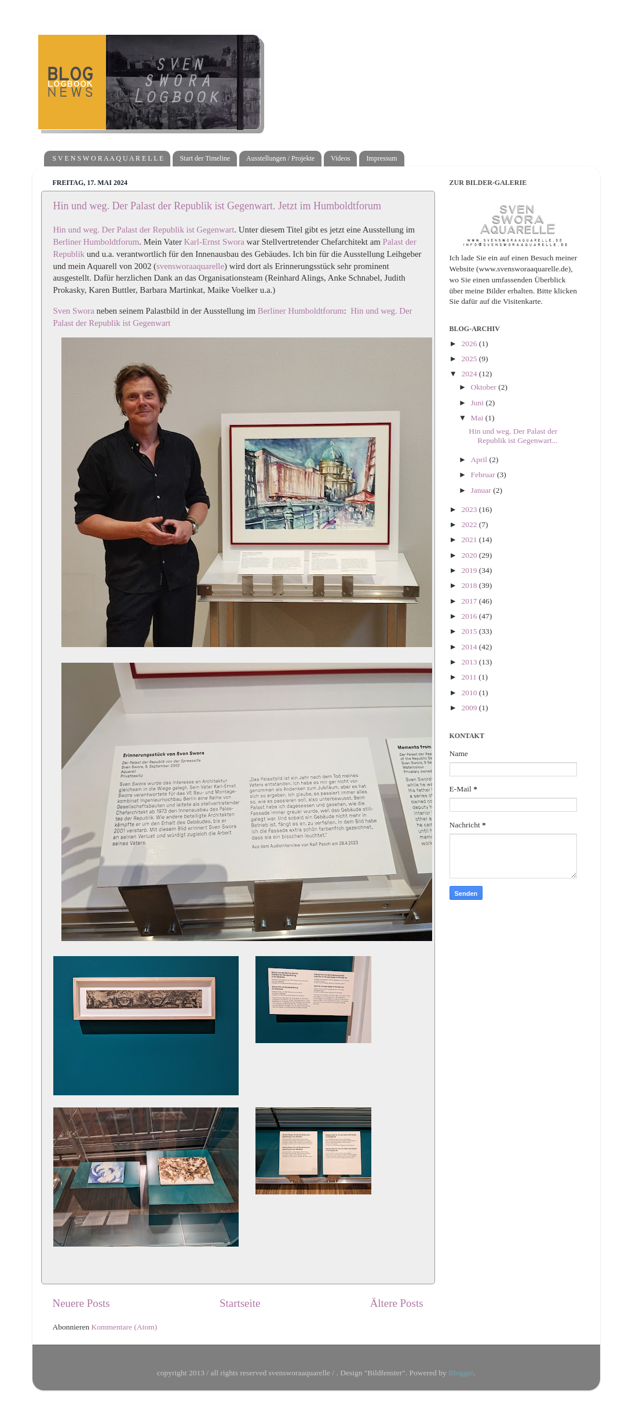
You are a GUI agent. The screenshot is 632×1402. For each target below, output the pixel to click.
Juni (478, 402)
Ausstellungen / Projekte (280, 158)
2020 (469, 555)
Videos (340, 158)
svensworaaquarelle (190, 266)
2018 (469, 585)
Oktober (485, 387)
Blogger (460, 1372)
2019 (469, 570)
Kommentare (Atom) (125, 1327)
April (480, 459)
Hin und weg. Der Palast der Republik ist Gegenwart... (513, 436)
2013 (469, 662)
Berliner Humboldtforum (96, 241)
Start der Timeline (205, 158)
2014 (469, 646)
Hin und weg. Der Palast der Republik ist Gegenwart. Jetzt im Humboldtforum (217, 206)
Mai (478, 417)
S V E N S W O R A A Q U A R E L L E (108, 158)
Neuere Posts (81, 1303)
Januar (482, 490)
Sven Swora (73, 310)
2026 (469, 343)
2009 (469, 707)
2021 (469, 539)
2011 (469, 677)
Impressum (381, 158)
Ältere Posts (396, 1303)
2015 (469, 631)
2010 (469, 692)
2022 (469, 524)
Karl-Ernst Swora (214, 241)
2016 (469, 616)
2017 (469, 601)
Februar (484, 474)
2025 (469, 358)
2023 (469, 509)
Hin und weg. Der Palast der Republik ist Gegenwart (144, 229)
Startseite (240, 1303)
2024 (469, 373)
